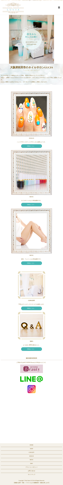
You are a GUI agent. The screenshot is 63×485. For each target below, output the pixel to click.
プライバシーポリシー (31, 467)
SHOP (31, 448)
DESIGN (31, 456)
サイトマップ (31, 474)
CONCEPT (31, 452)
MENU (31, 459)
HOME (31, 445)
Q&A (31, 463)
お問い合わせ (31, 470)
